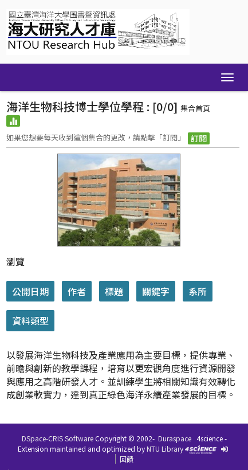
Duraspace (174, 438)
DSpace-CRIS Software (57, 438)
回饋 (126, 459)
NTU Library (165, 448)
